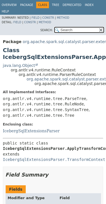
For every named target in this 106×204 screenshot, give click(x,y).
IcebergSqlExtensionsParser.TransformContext (54, 159)
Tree (55, 5)
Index (89, 5)
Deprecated (71, 5)
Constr (48, 17)
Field (35, 17)
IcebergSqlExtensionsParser (31, 131)
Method (63, 17)
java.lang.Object (19, 65)
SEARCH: (46, 30)
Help (5, 11)
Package (26, 5)
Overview (9, 5)
